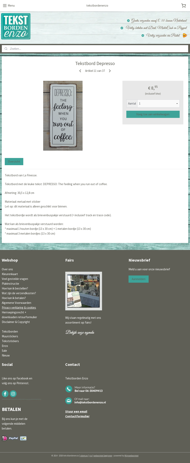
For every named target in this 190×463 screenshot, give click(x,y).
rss (90, 455)
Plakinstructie (10, 283)
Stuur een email (76, 411)
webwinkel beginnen (103, 455)
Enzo (5, 346)
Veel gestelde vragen (15, 279)
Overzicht (14, 162)
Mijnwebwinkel (131, 455)
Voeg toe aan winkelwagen (153, 114)
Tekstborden (10, 331)
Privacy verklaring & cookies (19, 307)
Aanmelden (138, 279)
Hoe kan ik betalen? (14, 298)
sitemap (84, 455)
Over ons (7, 269)
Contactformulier (77, 416)
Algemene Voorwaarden (16, 303)
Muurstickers (10, 336)
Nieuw (6, 355)
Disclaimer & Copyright (16, 322)
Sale (4, 350)
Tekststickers (10, 341)
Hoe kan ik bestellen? (15, 288)
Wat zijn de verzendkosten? (19, 293)
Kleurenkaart (10, 274)
